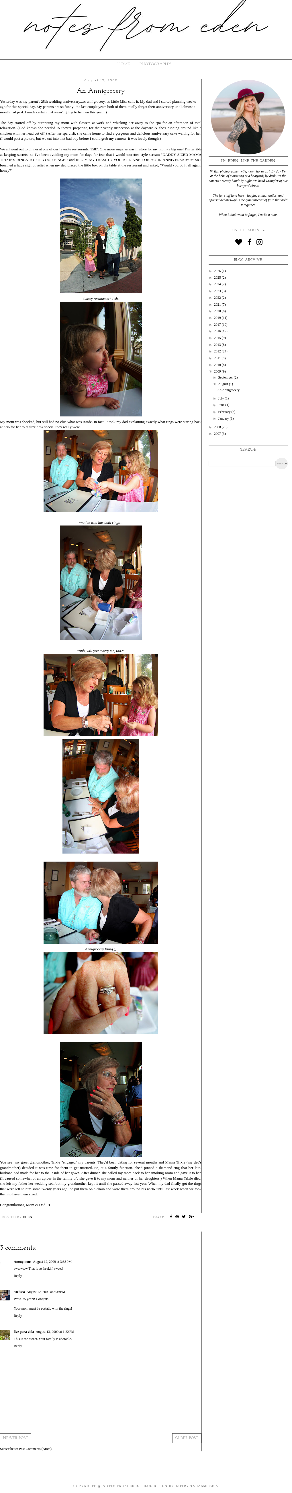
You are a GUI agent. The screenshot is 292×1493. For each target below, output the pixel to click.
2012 (218, 351)
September (226, 377)
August (223, 384)
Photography (156, 64)
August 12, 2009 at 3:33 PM (52, 1262)
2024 (218, 284)
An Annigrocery (228, 390)
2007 (218, 434)
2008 (218, 427)
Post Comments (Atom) (35, 1449)
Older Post (186, 1438)
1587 (94, 149)
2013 (218, 345)
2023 (218, 291)
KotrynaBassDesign (197, 1486)
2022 (218, 298)
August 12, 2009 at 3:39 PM (46, 1292)
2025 (218, 278)
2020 (218, 311)
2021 (218, 305)
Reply (18, 1276)
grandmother (77, 1183)
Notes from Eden (121, 1486)
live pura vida (24, 1332)
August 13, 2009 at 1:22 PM (55, 1332)
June (221, 405)
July (221, 398)
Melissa (19, 1292)
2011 (218, 358)
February (224, 412)
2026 (218, 271)
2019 (218, 318)
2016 (218, 331)
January (224, 418)
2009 (218, 371)
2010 (218, 365)
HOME (123, 64)
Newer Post (15, 1438)
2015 (218, 338)
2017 (218, 325)
